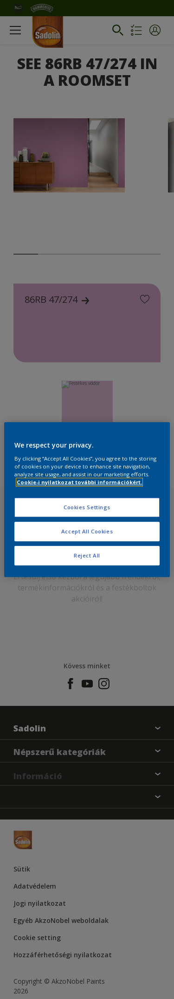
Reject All (87, 555)
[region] (86, 499)
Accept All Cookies (87, 531)
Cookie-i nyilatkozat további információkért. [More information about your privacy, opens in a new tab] (79, 482)
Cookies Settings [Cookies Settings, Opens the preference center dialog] (87, 507)
